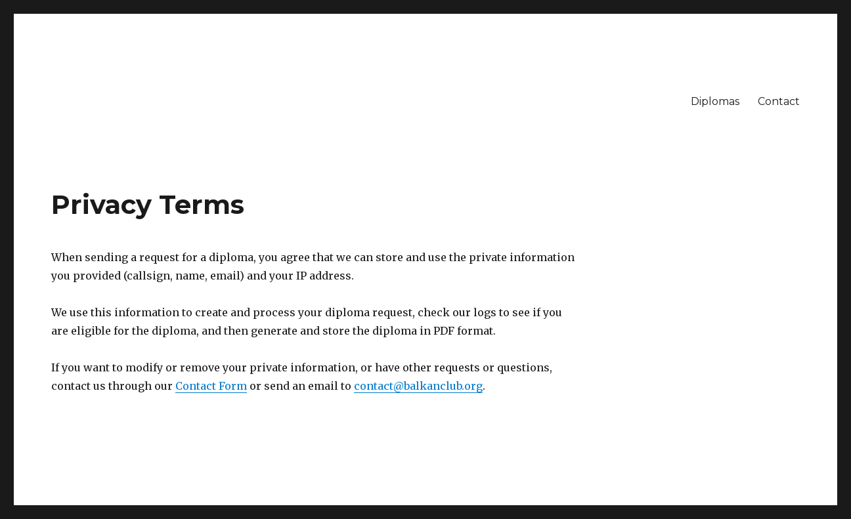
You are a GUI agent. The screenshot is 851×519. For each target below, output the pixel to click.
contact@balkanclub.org (418, 385)
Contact (779, 101)
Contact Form (211, 385)
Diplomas (715, 101)
